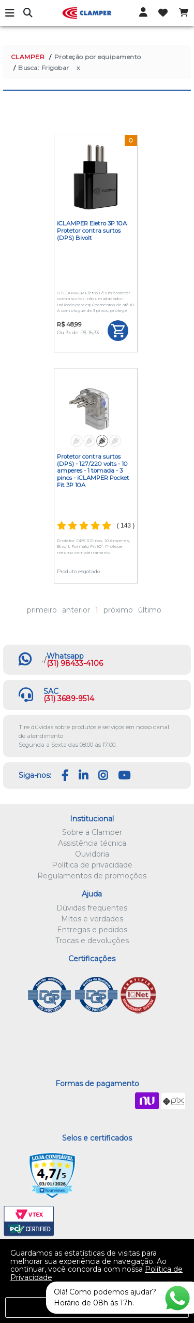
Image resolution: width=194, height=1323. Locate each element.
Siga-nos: (35, 775)
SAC (50, 691)
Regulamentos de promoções (91, 875)
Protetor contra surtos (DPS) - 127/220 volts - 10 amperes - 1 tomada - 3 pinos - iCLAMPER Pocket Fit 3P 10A (93, 471)
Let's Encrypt (105, 1175)
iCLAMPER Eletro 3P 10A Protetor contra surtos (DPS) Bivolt (92, 230)
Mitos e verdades (92, 918)
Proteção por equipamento (97, 57)
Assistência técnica (92, 843)
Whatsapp (65, 656)
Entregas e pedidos (92, 929)
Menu (10, 13)
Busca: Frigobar (43, 68)
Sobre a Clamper (92, 832)
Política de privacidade (92, 865)
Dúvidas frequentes (91, 908)
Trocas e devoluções (92, 940)
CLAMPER (28, 57)
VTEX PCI (29, 1221)
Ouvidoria (92, 854)
